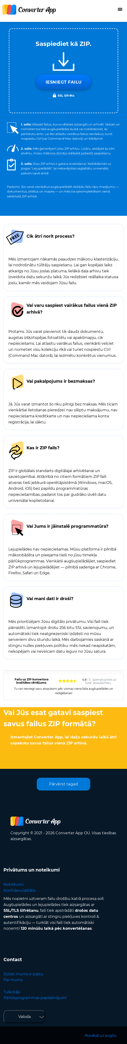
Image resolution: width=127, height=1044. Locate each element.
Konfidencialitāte (19, 890)
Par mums (13, 980)
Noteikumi (13, 884)
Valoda (24, 1016)
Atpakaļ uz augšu (100, 1035)
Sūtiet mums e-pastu (23, 974)
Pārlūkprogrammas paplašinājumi (35, 998)
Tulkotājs (11, 992)
